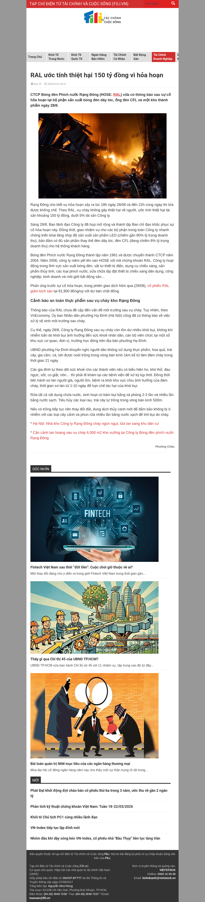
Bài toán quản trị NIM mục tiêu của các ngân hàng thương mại (80, 764)
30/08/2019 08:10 (55, 84)
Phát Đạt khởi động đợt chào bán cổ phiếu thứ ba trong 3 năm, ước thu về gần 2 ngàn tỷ (98, 793)
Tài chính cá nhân (120, 57)
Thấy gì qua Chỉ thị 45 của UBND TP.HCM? (64, 659)
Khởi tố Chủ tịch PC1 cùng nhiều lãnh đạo (63, 817)
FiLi (106, 854)
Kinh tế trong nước (56, 57)
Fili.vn (84, 866)
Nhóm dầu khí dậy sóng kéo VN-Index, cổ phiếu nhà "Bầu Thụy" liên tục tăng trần (95, 838)
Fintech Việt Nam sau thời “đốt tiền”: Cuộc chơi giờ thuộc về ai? (81, 567)
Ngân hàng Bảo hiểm (99, 57)
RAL (117, 95)
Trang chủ (35, 57)
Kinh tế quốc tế (76, 57)
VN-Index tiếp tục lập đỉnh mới (55, 828)
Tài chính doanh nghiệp (162, 57)
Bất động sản (140, 57)
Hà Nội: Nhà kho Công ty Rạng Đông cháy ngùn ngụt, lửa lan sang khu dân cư (96, 424)
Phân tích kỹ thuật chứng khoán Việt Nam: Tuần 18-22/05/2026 (81, 806)
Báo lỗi (36, 84)
